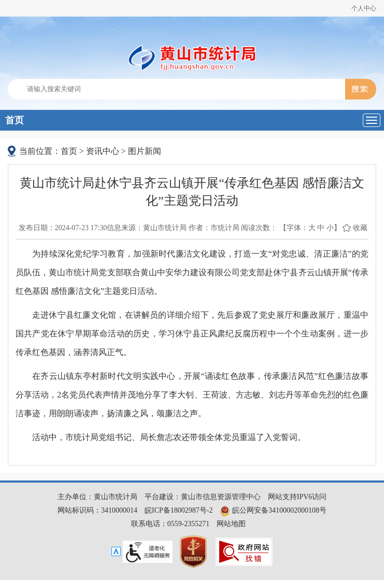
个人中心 (363, 8)
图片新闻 (144, 151)
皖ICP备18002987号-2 (178, 510)
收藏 (360, 228)
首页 (14, 120)
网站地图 (231, 524)
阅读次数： (259, 228)
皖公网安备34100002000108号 (273, 510)
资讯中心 (102, 151)
